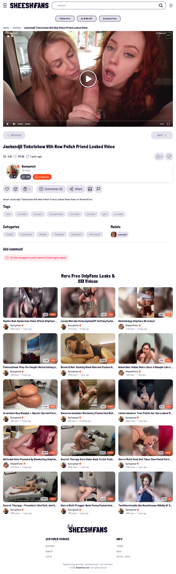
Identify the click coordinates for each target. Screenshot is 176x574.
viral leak (22, 214)
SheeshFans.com (82, 567)
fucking (16, 27)
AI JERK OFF (86, 18)
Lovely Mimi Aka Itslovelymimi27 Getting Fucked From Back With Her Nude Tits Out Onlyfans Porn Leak (88, 321)
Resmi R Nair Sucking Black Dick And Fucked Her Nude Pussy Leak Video (88, 367)
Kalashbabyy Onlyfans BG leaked (136, 321)
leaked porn (76, 234)
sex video (91, 214)
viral (8, 214)
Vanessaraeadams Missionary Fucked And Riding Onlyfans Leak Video (88, 413)
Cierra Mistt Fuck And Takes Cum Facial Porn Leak (145, 459)
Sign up (49, 551)
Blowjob (42, 234)
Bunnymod (29, 166)
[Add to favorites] (7, 189)
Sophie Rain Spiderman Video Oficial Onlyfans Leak (30, 321)
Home (6, 27)
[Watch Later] (15, 189)
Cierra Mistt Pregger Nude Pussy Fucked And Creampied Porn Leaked (88, 505)
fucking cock (26, 234)
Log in (48, 556)
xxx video (118, 214)
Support (50, 546)
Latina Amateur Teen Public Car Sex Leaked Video (145, 413)
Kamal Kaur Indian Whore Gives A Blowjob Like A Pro (145, 367)
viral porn (38, 214)
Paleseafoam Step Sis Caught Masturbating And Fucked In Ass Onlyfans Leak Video (30, 367)
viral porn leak (56, 214)
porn (105, 214)
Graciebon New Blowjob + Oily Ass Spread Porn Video (30, 413)
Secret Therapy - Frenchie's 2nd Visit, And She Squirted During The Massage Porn (30, 505)
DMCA (119, 551)
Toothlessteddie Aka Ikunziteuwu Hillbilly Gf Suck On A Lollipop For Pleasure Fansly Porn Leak (145, 505)
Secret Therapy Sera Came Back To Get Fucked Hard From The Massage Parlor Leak (88, 459)
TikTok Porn (64, 18)
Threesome (59, 234)
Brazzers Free (110, 18)
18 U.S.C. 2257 (123, 556)
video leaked (94, 234)
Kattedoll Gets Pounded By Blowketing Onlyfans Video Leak (30, 459)
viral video (74, 214)
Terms (120, 546)
